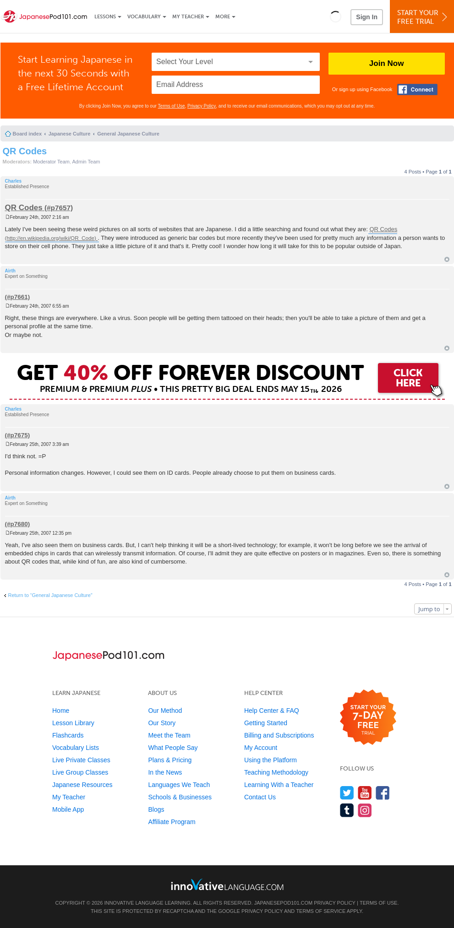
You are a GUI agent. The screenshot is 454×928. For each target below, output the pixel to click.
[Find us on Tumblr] (347, 810)
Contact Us (260, 797)
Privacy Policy (201, 106)
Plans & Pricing (169, 760)
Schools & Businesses (180, 797)
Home (60, 710)
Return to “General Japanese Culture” (50, 595)
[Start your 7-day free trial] (368, 717)
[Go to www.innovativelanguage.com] (227, 884)
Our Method (165, 710)
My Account (260, 747)
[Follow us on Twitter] (347, 793)
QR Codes (25, 151)
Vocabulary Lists (75, 747)
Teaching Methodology (276, 772)
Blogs (156, 809)
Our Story (161, 723)
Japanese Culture (70, 133)
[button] (335, 16)
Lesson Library (73, 723)
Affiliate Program (171, 821)
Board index (27, 133)
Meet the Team (169, 735)
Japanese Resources (82, 784)
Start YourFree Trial (423, 17)
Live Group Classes (80, 772)
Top (446, 259)
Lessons (105, 17)
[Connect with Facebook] (417, 89)
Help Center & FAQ (271, 710)
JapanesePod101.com (283, 903)
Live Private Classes (81, 760)
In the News (165, 772)
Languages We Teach (179, 784)
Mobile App (68, 809)
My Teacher (188, 17)
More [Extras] (222, 17)
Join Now (386, 63)
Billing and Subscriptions (279, 735)
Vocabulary (144, 17)
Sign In (366, 17)
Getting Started (265, 723)
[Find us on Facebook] (383, 793)
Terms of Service (320, 911)
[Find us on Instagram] (365, 810)
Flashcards (67, 735)
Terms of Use (171, 106)
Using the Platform (270, 760)
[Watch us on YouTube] (365, 793)
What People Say (172, 747)
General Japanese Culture (128, 133)
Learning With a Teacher (279, 784)
